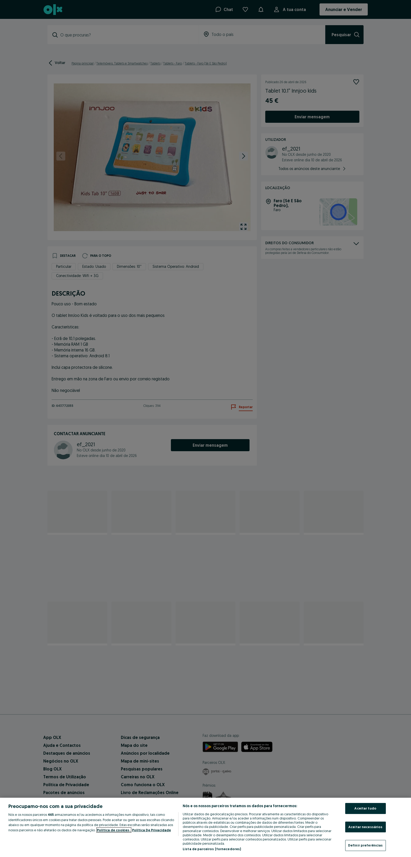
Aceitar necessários (365, 827)
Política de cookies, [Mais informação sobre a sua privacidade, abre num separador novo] (114, 830)
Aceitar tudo (365, 808)
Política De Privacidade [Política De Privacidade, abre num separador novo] (151, 830)
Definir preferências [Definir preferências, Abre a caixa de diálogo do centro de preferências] (365, 845)
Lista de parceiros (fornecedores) (212, 849)
